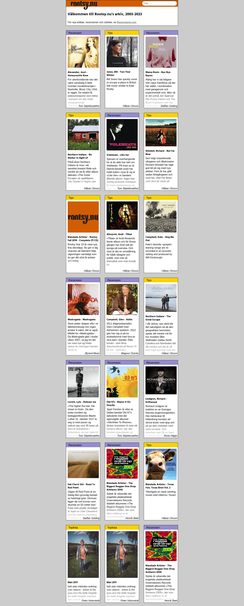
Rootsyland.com (126, 22)
